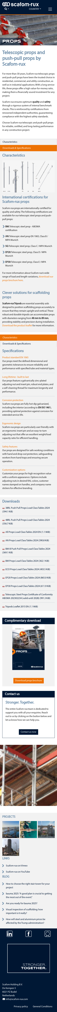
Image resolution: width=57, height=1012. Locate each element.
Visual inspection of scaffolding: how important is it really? (24, 911)
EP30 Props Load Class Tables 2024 (26, 586)
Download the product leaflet (17, 325)
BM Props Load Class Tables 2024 (25, 561)
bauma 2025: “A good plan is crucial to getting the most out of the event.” (29, 896)
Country (34, 9)
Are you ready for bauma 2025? (21, 903)
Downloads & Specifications (17, 148)
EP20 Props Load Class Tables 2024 (26, 578)
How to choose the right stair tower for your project (28, 886)
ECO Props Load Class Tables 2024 (26, 569)
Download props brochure (28, 680)
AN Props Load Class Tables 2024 (25, 540)
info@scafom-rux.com (15, 999)
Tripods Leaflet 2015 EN (20, 607)
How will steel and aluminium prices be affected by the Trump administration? (25, 921)
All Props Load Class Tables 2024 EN (26, 532)
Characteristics (10, 142)
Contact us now (28, 732)
